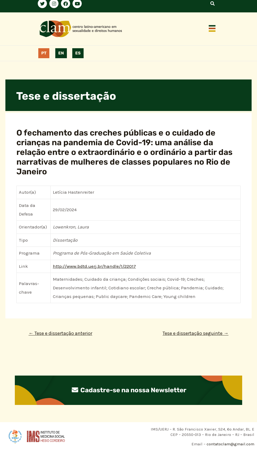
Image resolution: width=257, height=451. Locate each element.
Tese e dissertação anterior (60, 333)
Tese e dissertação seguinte (195, 333)
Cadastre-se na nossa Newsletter (128, 390)
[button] (212, 29)
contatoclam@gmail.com (229, 444)
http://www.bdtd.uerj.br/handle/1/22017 (94, 266)
